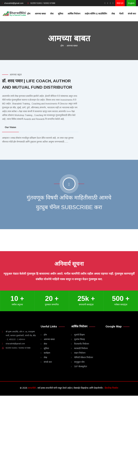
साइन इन (120, 3)
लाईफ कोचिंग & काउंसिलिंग (96, 14)
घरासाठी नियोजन (81, 348)
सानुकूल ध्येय (79, 362)
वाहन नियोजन (79, 353)
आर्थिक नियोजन (74, 14)
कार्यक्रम (47, 353)
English (131, 3)
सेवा (52, 14)
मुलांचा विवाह (79, 339)
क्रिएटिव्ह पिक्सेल (111, 388)
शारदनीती (32, 388)
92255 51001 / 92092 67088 (42, 3)
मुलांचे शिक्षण (79, 335)
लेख (113, 14)
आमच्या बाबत (40, 14)
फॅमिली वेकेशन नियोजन (83, 357)
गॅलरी (121, 14)
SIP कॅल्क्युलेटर (80, 366)
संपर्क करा (132, 14)
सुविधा (60, 14)
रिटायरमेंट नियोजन (81, 344)
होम (28, 14)
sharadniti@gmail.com (13, 3)
